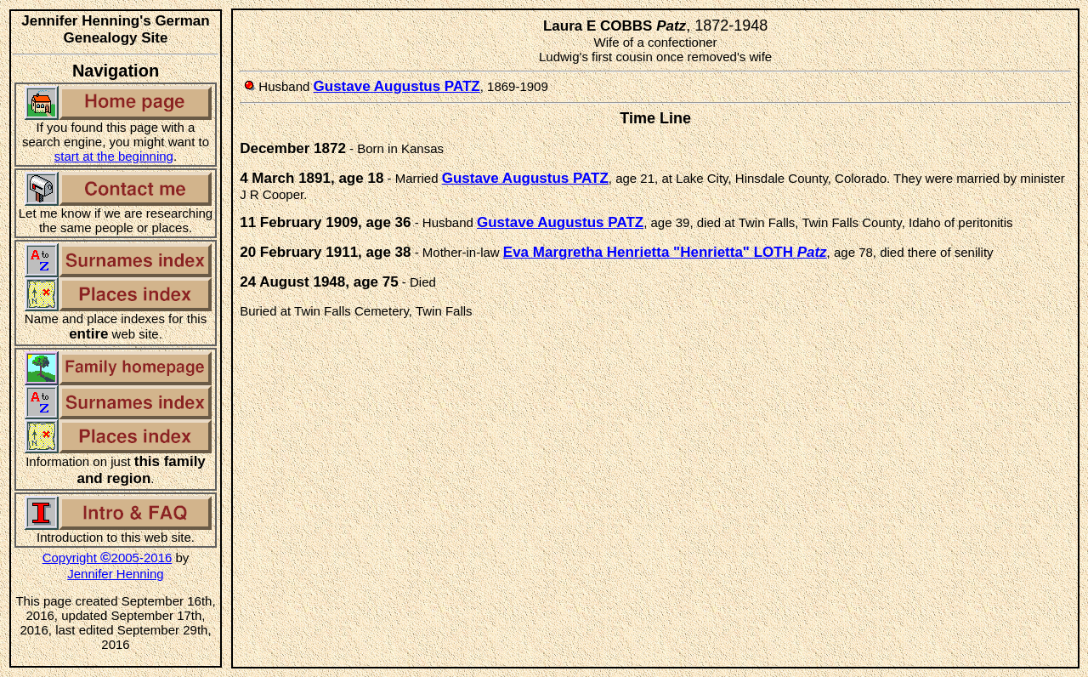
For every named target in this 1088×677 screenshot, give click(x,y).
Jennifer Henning (115, 573)
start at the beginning (113, 156)
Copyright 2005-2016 (107, 557)
